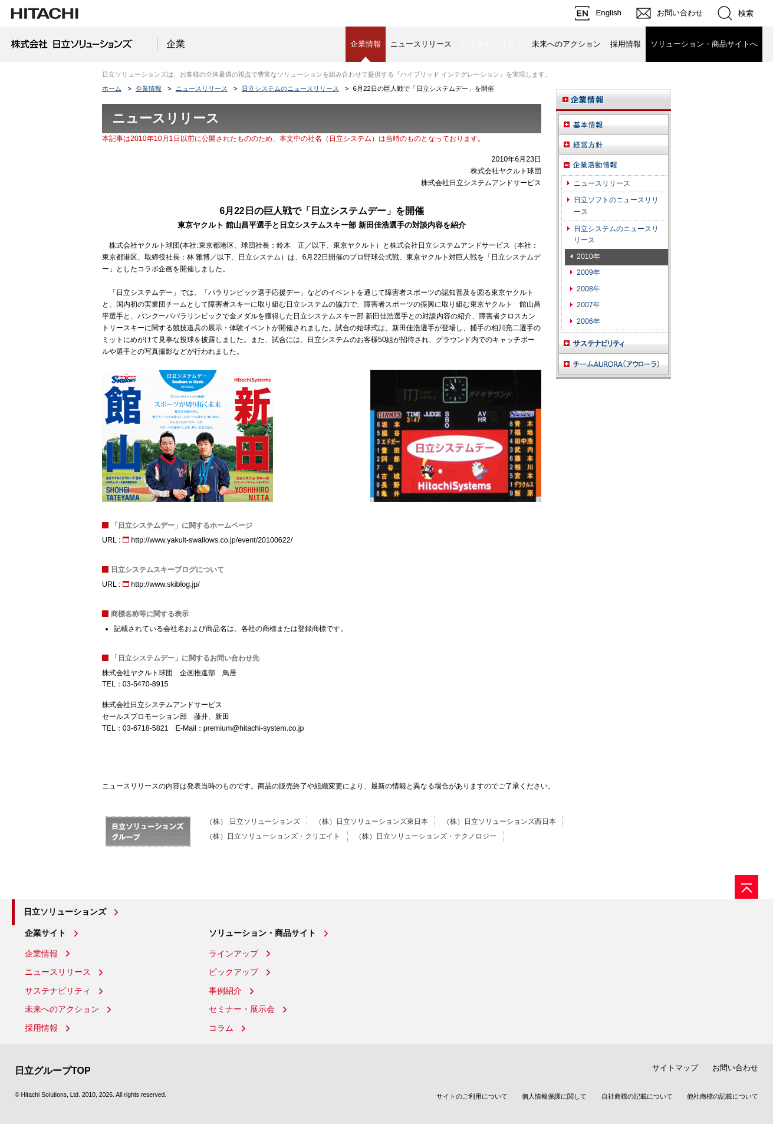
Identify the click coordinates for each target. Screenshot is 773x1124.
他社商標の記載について (722, 1096)
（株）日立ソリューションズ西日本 (499, 821)
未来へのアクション (566, 44)
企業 (175, 44)
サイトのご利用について (472, 1096)
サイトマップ (675, 1067)
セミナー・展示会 (242, 1009)
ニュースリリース (421, 44)
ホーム (111, 88)
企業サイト (45, 933)
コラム (221, 1028)
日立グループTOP (53, 1071)
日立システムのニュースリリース (290, 88)
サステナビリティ (58, 990)
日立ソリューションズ (65, 911)
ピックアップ (233, 972)
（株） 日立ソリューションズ (253, 821)
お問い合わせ (735, 1067)
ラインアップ (233, 953)
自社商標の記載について (637, 1096)
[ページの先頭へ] (746, 887)
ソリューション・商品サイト (262, 933)
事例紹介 (225, 990)
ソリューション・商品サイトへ (704, 44)
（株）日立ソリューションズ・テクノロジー (425, 836)
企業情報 (149, 88)
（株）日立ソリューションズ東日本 (371, 821)
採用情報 (625, 44)
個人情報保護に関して (554, 1096)
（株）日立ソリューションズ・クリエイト (273, 836)
